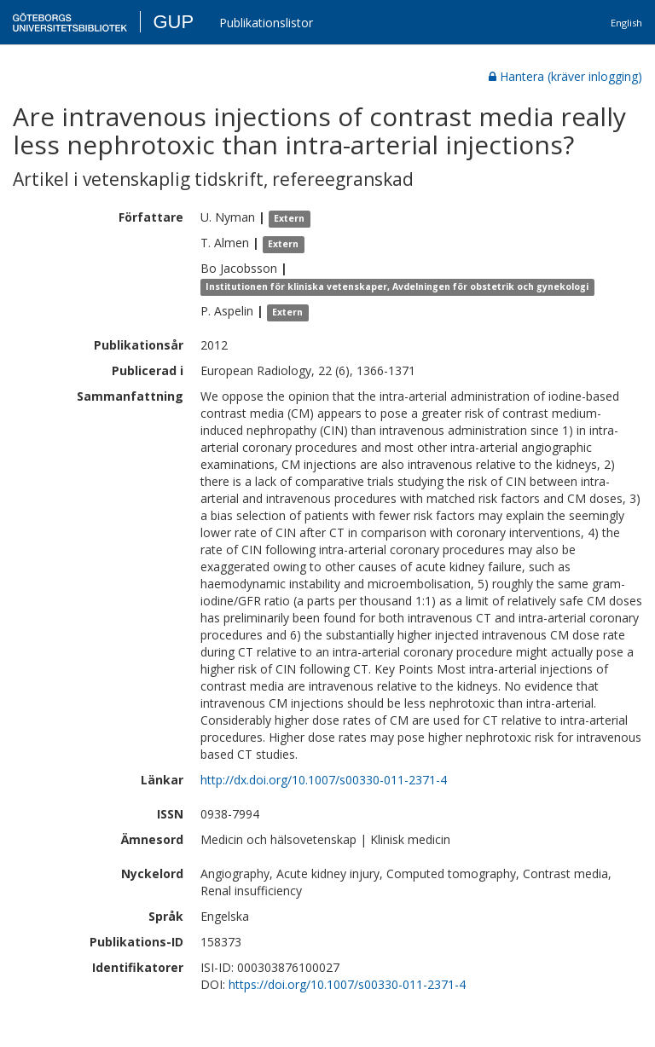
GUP (173, 21)
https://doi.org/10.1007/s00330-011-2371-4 (347, 984)
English (626, 22)
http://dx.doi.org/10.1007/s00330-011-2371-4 (323, 780)
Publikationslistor (266, 22)
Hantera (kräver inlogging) (565, 76)
